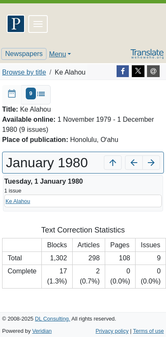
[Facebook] (123, 71)
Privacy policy (111, 331)
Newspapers (24, 53)
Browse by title (24, 72)
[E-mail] (153, 71)
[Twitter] (138, 71)
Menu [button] (57, 54)
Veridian (42, 331)
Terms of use (148, 331)
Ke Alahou (17, 201)
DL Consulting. (52, 319)
